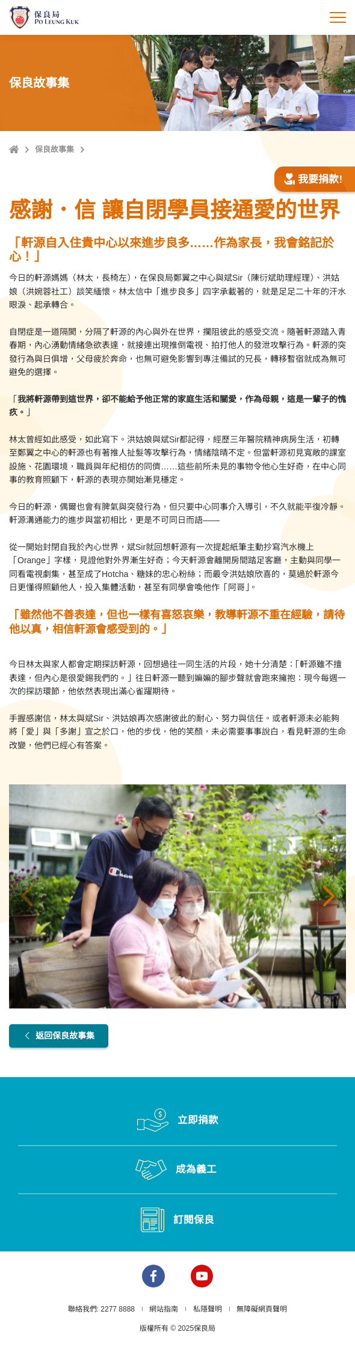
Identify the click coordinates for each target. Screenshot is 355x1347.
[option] (177, 896)
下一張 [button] (328, 896)
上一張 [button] (26, 896)
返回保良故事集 (58, 1035)
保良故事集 (54, 149)
